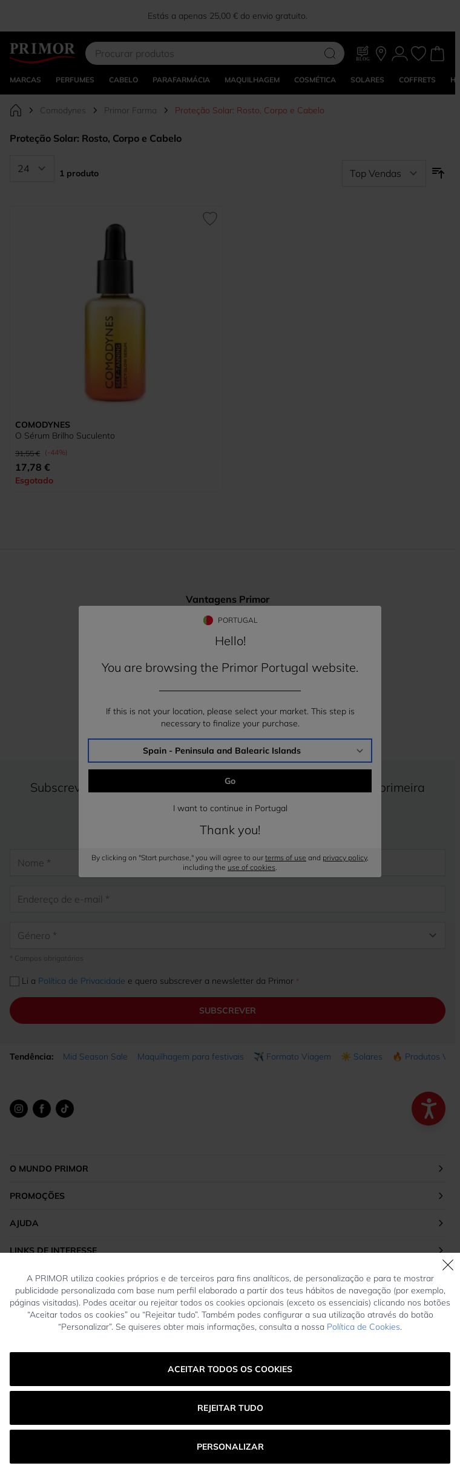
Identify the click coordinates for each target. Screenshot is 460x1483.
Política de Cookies (363, 1326)
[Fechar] (448, 1265)
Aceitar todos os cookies (230, 1369)
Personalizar (230, 1446)
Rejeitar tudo (230, 1407)
